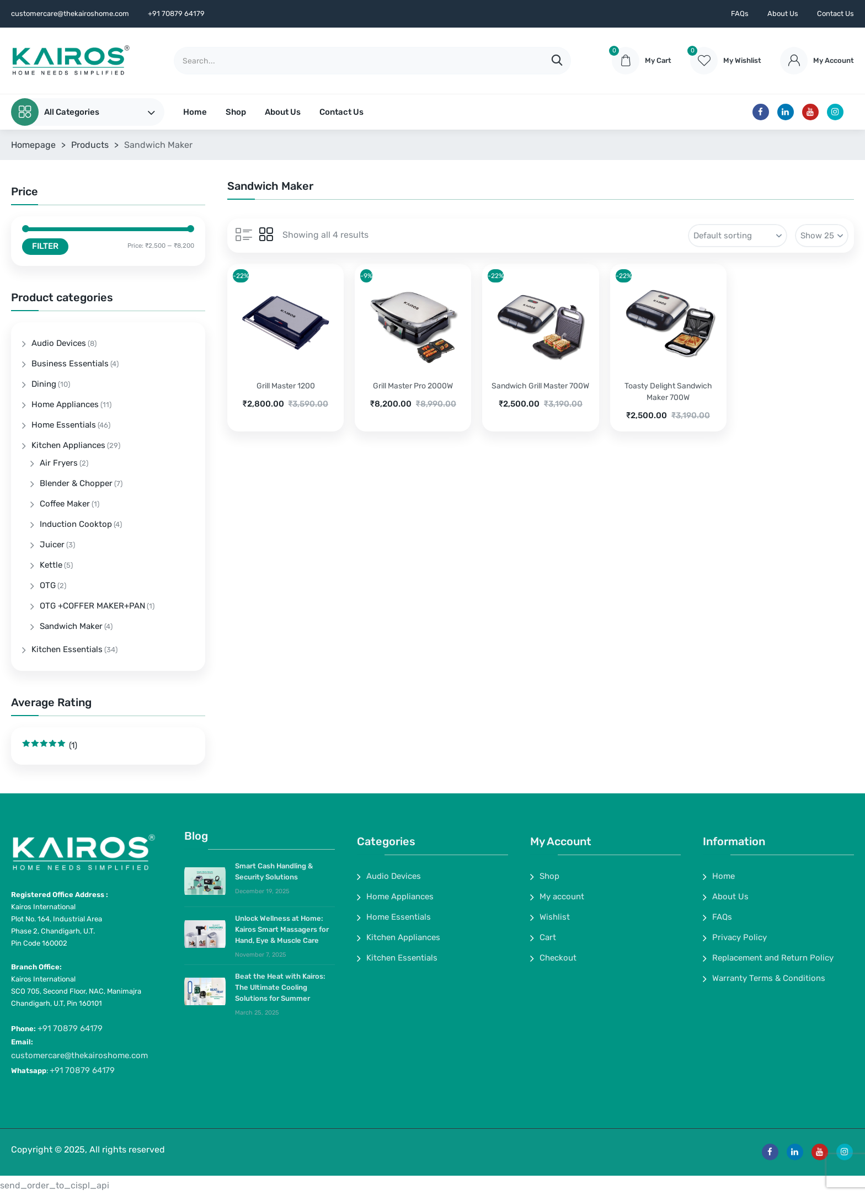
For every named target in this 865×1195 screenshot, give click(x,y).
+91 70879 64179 (70, 1028)
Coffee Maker (65, 504)
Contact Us (835, 13)
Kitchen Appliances (68, 445)
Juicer (52, 545)
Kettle (51, 565)
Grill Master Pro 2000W (413, 386)
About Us (782, 13)
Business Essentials (70, 364)
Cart (548, 937)
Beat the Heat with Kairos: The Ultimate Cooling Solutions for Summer (280, 987)
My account (562, 896)
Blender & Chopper (76, 483)
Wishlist (555, 917)
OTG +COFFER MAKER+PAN (92, 606)
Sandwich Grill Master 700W (540, 386)
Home (195, 112)
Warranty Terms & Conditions (768, 978)
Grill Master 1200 (286, 386)
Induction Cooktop (76, 524)
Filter (45, 246)
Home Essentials (63, 425)
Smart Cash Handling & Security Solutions (274, 871)
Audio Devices (58, 343)
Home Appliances (65, 404)
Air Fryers (59, 463)
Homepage (33, 145)
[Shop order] (737, 235)
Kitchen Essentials (67, 649)
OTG (48, 585)
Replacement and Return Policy (773, 958)
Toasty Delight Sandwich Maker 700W (668, 391)
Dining (43, 384)
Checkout (558, 958)
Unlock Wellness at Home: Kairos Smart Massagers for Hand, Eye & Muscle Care (282, 929)
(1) (49, 745)
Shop (236, 112)
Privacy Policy (739, 937)
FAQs (740, 13)
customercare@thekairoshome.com (79, 1055)
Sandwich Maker (71, 626)
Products (90, 145)
